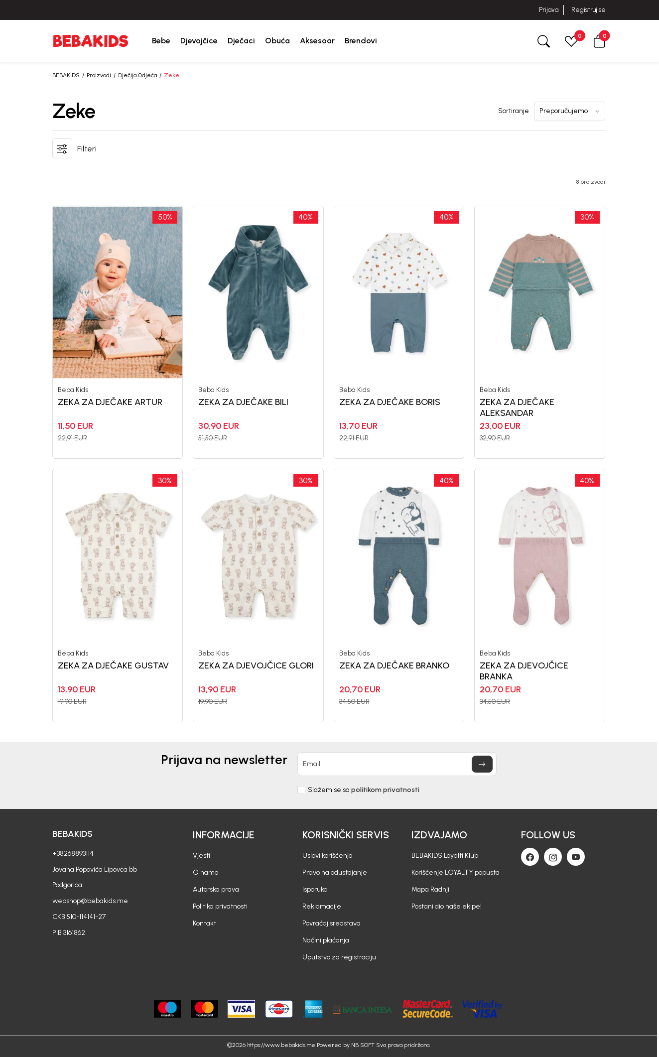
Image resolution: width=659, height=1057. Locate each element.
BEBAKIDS (66, 75)
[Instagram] (553, 857)
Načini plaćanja (325, 940)
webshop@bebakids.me (90, 901)
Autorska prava (216, 889)
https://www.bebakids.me (281, 1045)
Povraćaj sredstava (331, 923)
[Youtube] (576, 857)
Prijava (548, 9)
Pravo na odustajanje (334, 872)
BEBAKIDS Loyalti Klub (444, 855)
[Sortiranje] (569, 111)
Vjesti (201, 855)
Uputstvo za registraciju (339, 957)
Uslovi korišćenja (327, 855)
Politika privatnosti (220, 906)
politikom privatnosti (385, 790)
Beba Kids (73, 390)
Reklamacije (321, 906)
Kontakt (204, 923)
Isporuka (315, 889)
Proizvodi (99, 75)
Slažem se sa (363, 790)
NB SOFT (363, 1045)
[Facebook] (530, 857)
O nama (206, 872)
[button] (599, 40)
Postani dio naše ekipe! (446, 906)
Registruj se (588, 9)
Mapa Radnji (430, 889)
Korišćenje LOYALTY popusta (455, 872)
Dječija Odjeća (137, 75)
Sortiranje (513, 111)
